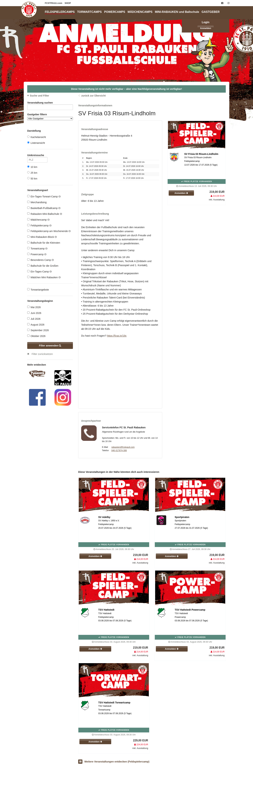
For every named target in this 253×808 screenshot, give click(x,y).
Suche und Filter (39, 95)
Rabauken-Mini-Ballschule (44, 213)
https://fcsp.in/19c (116, 335)
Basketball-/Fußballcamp (43, 208)
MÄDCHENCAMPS (140, 11)
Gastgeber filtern (50, 116)
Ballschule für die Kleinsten (43, 242)
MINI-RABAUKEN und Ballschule (177, 11)
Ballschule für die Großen (42, 265)
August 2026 (35, 324)
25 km (32, 172)
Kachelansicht (36, 137)
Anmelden (205, 28)
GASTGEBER (211, 11)
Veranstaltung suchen (50, 103)
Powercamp (36, 254)
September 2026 (38, 330)
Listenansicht (36, 142)
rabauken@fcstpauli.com (123, 447)
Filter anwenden (50, 345)
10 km (32, 166)
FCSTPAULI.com (54, 3)
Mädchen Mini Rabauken (44, 277)
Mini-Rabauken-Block (42, 236)
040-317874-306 (119, 450)
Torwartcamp (37, 248)
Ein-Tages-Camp (39, 271)
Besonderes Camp (40, 259)
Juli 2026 (33, 318)
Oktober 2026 (36, 335)
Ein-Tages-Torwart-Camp (44, 196)
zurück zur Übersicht (93, 95)
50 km (32, 178)
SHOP (68, 3)
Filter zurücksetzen (42, 354)
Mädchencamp (38, 219)
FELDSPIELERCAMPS (60, 11)
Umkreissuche (37, 156)
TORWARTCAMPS (89, 11)
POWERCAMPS (114, 11)
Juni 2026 (34, 312)
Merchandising (37, 202)
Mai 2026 (34, 307)
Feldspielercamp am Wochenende (49, 231)
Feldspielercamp (39, 225)
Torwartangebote (38, 289)
